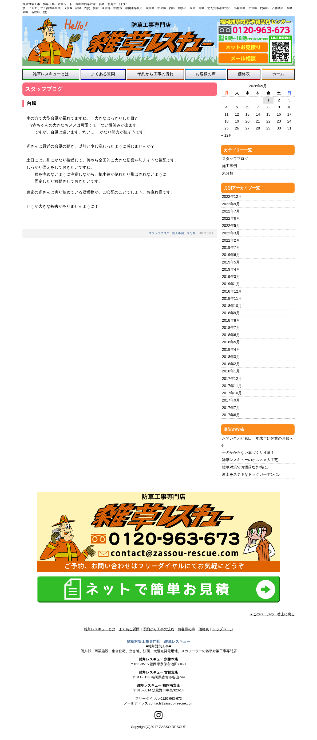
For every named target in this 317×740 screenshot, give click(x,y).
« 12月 (226, 135)
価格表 (244, 74)
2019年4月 (231, 269)
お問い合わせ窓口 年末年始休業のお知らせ (257, 441)
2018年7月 (231, 327)
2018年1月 (231, 371)
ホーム (278, 74)
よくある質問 (103, 74)
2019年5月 (231, 262)
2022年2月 (231, 240)
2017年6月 (231, 415)
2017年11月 (232, 386)
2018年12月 (232, 291)
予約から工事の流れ (155, 74)
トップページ (222, 629)
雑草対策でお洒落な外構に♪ (245, 467)
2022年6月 (231, 218)
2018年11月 (232, 298)
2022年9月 (231, 204)
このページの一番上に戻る (274, 614)
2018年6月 (231, 335)
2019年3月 (231, 276)
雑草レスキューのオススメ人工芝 (250, 460)
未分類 (191, 233)
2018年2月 (231, 364)
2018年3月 (231, 357)
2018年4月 (231, 349)
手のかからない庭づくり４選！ (248, 452)
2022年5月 (231, 225)
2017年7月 (231, 408)
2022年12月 (232, 196)
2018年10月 (232, 306)
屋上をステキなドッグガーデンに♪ (251, 474)
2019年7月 (231, 247)
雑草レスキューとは (51, 74)
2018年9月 (231, 313)
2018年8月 (231, 320)
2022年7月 (231, 211)
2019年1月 (231, 284)
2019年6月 (231, 255)
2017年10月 (232, 393)
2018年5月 (231, 342)
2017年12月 (232, 378)
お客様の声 (206, 74)
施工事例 (178, 233)
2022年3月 (231, 233)
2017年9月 (231, 400)
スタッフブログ (159, 233)
